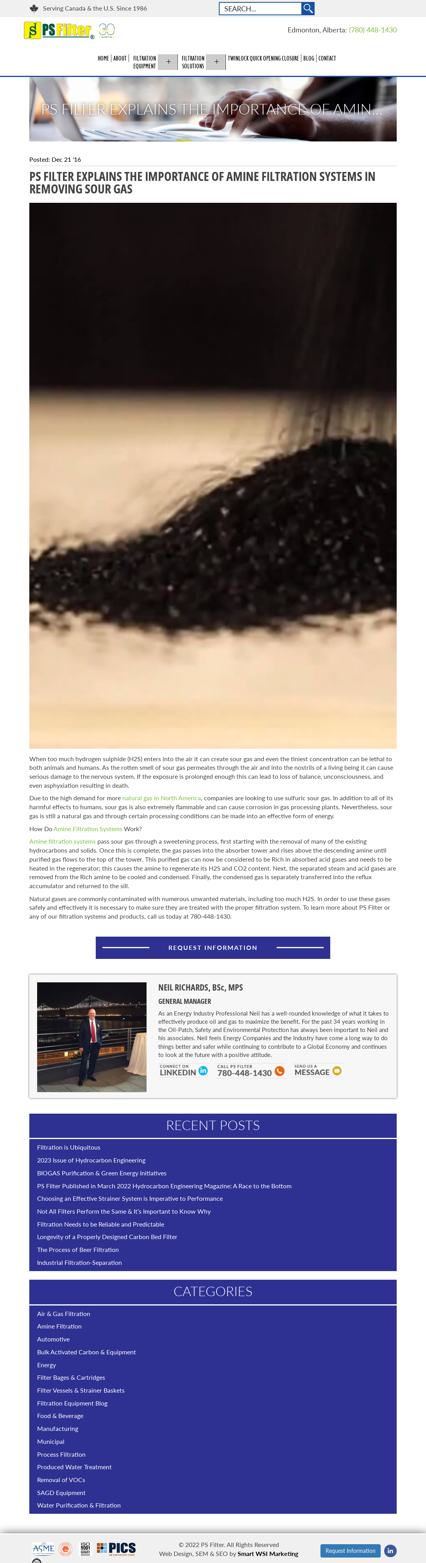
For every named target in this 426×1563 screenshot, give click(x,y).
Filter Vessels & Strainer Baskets (81, 1390)
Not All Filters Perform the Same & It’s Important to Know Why (124, 1211)
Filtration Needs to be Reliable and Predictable (100, 1224)
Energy (46, 1364)
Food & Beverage (60, 1415)
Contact (327, 58)
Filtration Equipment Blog (72, 1403)
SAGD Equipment (61, 1492)
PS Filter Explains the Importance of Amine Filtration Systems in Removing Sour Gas (219, 109)
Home (103, 58)
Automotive (53, 1339)
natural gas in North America (161, 797)
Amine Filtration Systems (87, 828)
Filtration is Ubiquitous (68, 1147)
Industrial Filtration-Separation (79, 1262)
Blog (308, 58)
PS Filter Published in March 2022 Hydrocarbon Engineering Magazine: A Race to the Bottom (164, 1185)
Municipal (50, 1441)
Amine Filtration (59, 1326)
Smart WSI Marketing (268, 1553)
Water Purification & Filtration (79, 1505)
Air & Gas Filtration (63, 1313)
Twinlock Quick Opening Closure (263, 58)
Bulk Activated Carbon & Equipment (86, 1352)
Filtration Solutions (193, 62)
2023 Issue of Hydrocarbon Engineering (91, 1160)
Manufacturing (57, 1428)
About (120, 58)
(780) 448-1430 (373, 29)
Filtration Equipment (144, 62)
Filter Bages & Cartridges (71, 1377)
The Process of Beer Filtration (78, 1249)
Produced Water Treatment (74, 1466)
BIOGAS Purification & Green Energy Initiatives (101, 1173)
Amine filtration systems (62, 841)
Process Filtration (61, 1454)
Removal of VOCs (61, 1479)
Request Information (213, 947)
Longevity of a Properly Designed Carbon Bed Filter (107, 1236)
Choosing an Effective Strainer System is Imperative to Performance (130, 1198)
